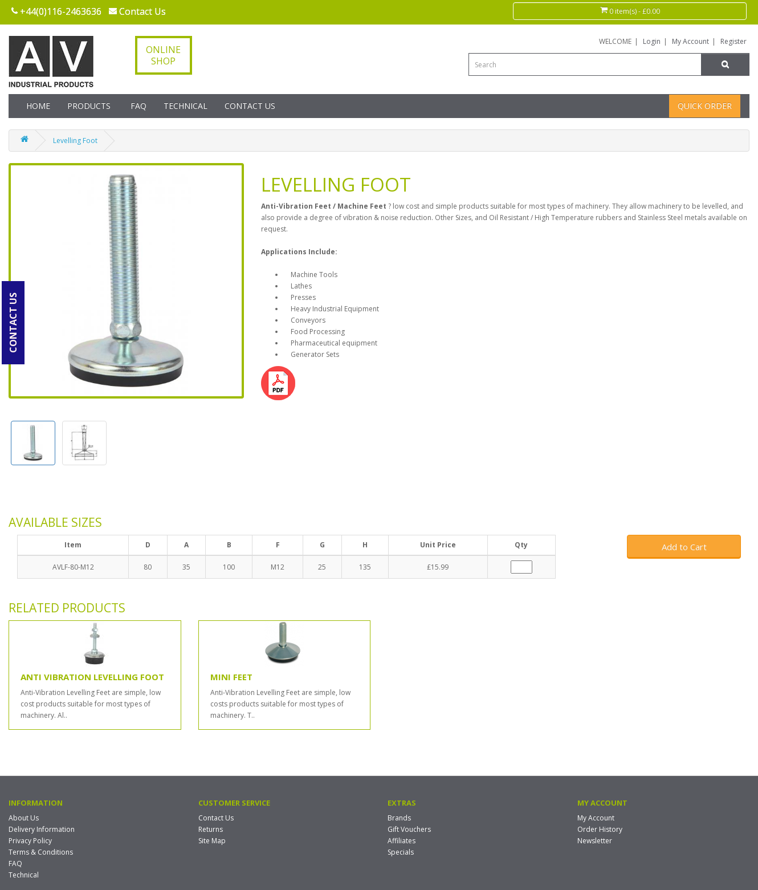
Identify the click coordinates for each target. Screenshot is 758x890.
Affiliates (401, 841)
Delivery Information (42, 829)
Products (89, 105)
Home (38, 105)
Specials (401, 852)
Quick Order (705, 105)
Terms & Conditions (41, 852)
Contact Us (250, 105)
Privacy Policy (30, 841)
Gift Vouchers (409, 829)
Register (733, 41)
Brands (399, 818)
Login (652, 41)
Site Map (212, 841)
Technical (185, 105)
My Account (690, 41)
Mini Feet (231, 676)
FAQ (138, 105)
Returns (210, 829)
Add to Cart (684, 546)
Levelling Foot (75, 140)
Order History (599, 829)
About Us (24, 818)
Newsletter (594, 841)
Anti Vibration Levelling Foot (92, 676)
